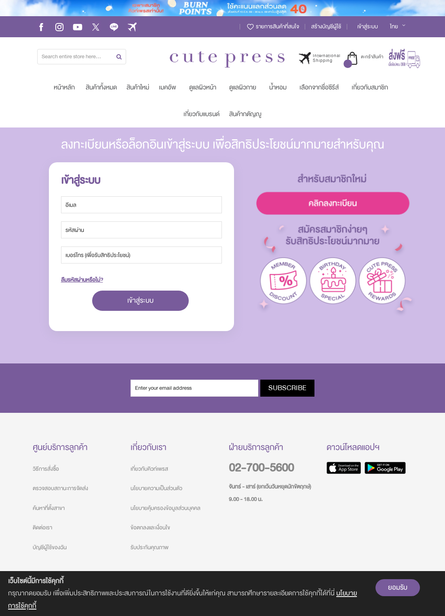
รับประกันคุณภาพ (150, 547)
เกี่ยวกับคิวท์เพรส (149, 469)
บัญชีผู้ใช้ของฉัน (50, 547)
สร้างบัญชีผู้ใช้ (326, 26)
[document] (222, 593)
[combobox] (81, 56)
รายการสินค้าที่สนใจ (272, 26)
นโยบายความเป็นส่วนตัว (156, 488)
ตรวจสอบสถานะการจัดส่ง (60, 488)
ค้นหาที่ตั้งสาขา (49, 508)
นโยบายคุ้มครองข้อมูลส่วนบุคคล (165, 508)
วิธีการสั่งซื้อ (46, 469)
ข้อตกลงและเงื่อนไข (150, 527)
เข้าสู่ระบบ (367, 26)
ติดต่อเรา (42, 527)
